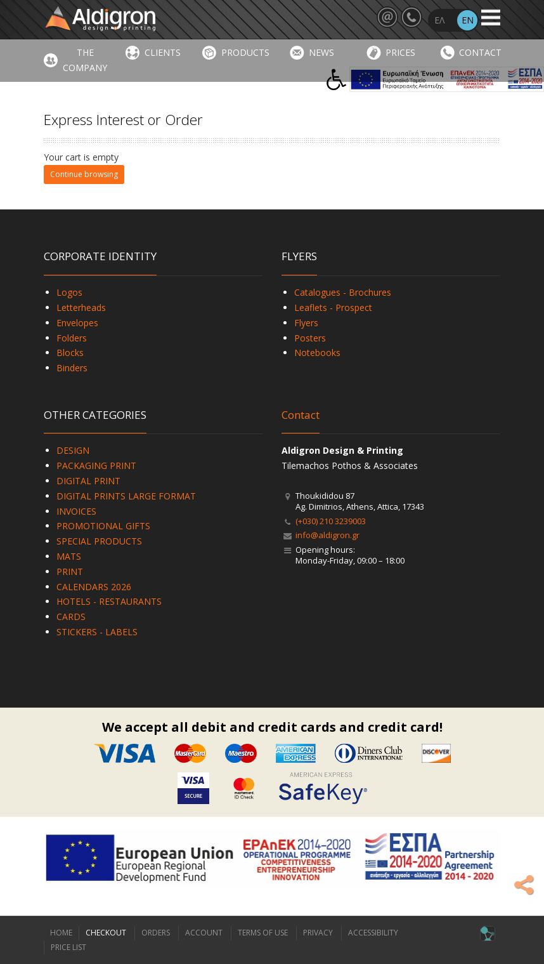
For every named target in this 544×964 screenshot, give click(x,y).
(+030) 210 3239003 (330, 521)
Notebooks (317, 353)
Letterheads (81, 307)
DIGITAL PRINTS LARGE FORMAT (126, 496)
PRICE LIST (68, 947)
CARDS (71, 617)
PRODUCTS (245, 52)
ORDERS (155, 932)
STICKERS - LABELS (97, 632)
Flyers (306, 323)
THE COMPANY (85, 60)
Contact (301, 414)
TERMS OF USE (263, 932)
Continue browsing (84, 174)
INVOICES (76, 511)
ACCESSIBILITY (373, 932)
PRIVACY (318, 932)
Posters (310, 338)
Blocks (70, 353)
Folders (71, 338)
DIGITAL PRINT (88, 481)
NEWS (321, 52)
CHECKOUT (106, 932)
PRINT (69, 571)
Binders (71, 368)
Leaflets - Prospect (333, 307)
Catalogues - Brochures (342, 292)
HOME (61, 932)
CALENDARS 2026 (93, 587)
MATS (68, 556)
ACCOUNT (204, 932)
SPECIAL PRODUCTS (99, 541)
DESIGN (72, 450)
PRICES (400, 52)
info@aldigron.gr (327, 535)
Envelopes (77, 323)
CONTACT (480, 52)
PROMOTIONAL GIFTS (103, 526)
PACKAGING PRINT (96, 465)
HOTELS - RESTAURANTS (109, 601)
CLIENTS (163, 52)
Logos (69, 292)
